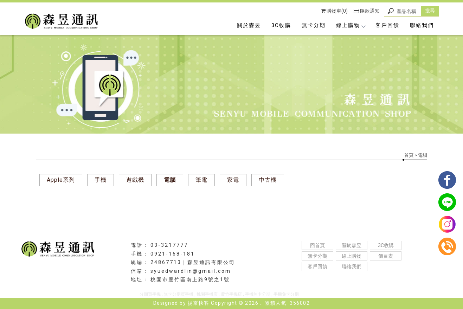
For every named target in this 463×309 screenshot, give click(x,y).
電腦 (170, 179)
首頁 (408, 155)
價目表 (385, 256)
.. (261, 303)
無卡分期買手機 (178, 294)
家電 (233, 179)
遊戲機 (135, 179)
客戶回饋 (387, 25)
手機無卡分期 (257, 294)
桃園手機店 (207, 294)
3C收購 (281, 25)
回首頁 (317, 245)
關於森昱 (249, 25)
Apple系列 (61, 179)
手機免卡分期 (286, 294)
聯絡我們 (422, 25)
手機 (101, 179)
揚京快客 (199, 303)
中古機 (268, 179)
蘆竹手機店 (231, 294)
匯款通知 (367, 11)
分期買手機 (150, 294)
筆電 (201, 179)
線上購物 (350, 25)
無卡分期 (314, 25)
